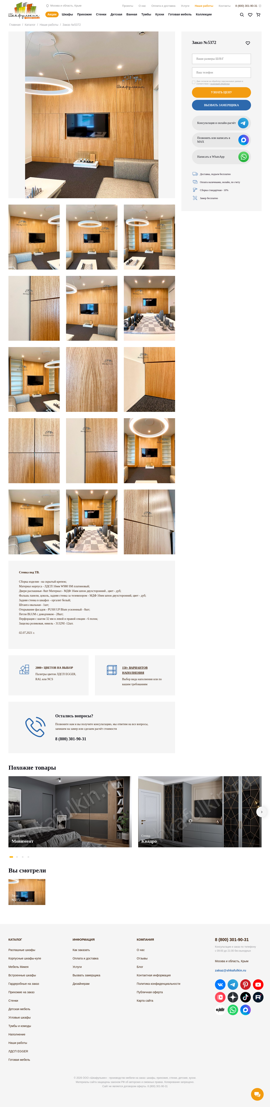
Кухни (159, 14)
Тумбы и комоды (19, 1026)
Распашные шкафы (21, 950)
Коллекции (204, 14)
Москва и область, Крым (63, 5)
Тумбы (146, 14)
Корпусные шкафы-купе (24, 958)
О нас (142, 5)
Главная (14, 24)
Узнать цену (221, 92)
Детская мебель (19, 1009)
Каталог (30, 24)
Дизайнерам (81, 983)
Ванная (131, 14)
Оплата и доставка (163, 5)
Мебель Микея (18, 967)
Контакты (225, 5)
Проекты (127, 5)
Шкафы (67, 14)
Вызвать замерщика (221, 105)
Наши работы (204, 5)
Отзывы (142, 958)
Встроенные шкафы (22, 975)
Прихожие (84, 14)
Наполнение (16, 1034)
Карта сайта (145, 1000)
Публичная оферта (150, 992)
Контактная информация (154, 975)
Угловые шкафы (19, 1017)
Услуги (185, 5)
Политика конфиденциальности (158, 983)
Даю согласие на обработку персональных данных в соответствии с (219, 82)
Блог (140, 967)
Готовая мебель (180, 14)
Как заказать (81, 950)
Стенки (101, 14)
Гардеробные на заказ (23, 983)
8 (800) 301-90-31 (246, 5)
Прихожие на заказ (21, 992)
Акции (52, 14)
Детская (116, 14)
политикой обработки (220, 84)
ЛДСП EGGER (18, 1051)
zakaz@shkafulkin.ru (230, 970)
